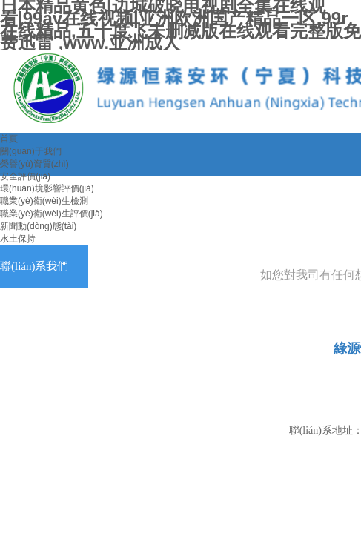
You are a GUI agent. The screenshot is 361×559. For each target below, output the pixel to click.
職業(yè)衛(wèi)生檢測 (44, 201)
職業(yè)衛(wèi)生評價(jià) (51, 213)
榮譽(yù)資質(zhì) (34, 164)
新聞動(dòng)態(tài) (38, 226)
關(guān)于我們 (31, 151)
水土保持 (18, 239)
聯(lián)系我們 (34, 266)
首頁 (9, 138)
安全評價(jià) (25, 176)
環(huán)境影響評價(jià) (47, 188)
